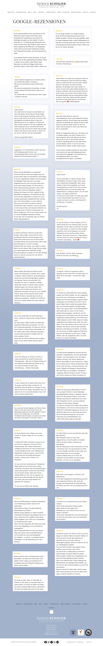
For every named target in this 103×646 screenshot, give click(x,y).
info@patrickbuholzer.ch (51, 634)
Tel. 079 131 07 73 (51, 632)
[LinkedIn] (57, 642)
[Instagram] (48, 642)
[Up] (51, 612)
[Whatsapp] (54, 642)
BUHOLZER (57, 3)
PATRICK (43, 3)
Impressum (89, 642)
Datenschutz (81, 642)
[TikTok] (51, 642)
